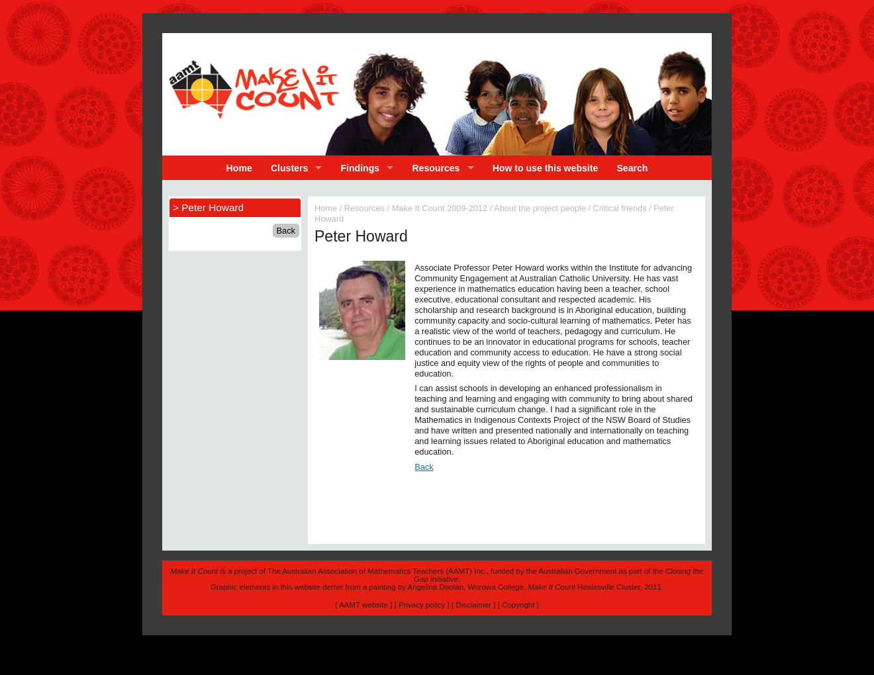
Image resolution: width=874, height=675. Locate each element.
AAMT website (363, 605)
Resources (436, 168)
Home (239, 168)
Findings (360, 168)
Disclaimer (473, 605)
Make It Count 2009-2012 (439, 208)
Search (632, 168)
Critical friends (620, 208)
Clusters (289, 168)
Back (423, 467)
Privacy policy (422, 605)
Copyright (518, 605)
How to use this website (546, 168)
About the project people (540, 208)
